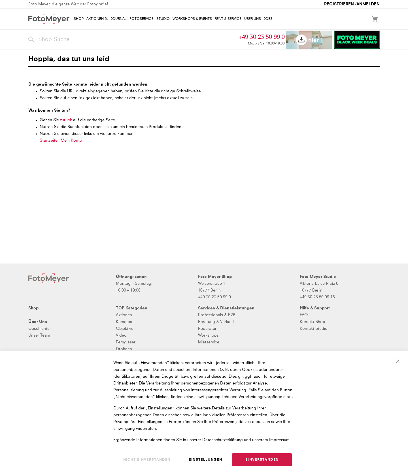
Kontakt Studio (314, 329)
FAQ (304, 315)
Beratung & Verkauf (216, 322)
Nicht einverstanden (147, 460)
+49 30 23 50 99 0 (262, 37)
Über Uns (37, 322)
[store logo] (48, 19)
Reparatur (207, 329)
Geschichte (39, 329)
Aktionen (124, 315)
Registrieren (339, 4)
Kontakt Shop (312, 322)
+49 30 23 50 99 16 (317, 297)
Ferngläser (125, 342)
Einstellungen (205, 460)
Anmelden (368, 4)
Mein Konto (71, 141)
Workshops (208, 335)
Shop (33, 308)
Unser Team (39, 335)
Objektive (124, 329)
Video (121, 335)
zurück (66, 120)
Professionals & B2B (216, 315)
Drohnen (124, 349)
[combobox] (132, 39)
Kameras (124, 322)
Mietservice (208, 342)
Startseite (49, 141)
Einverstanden (262, 460)
